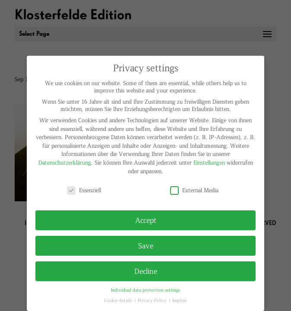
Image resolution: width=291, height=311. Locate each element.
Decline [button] (145, 271)
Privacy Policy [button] (153, 300)
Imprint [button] (179, 300)
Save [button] (145, 245)
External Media (194, 190)
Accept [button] (145, 220)
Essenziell (84, 190)
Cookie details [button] (118, 300)
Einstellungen (209, 162)
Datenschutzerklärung (64, 162)
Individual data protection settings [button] (145, 289)
